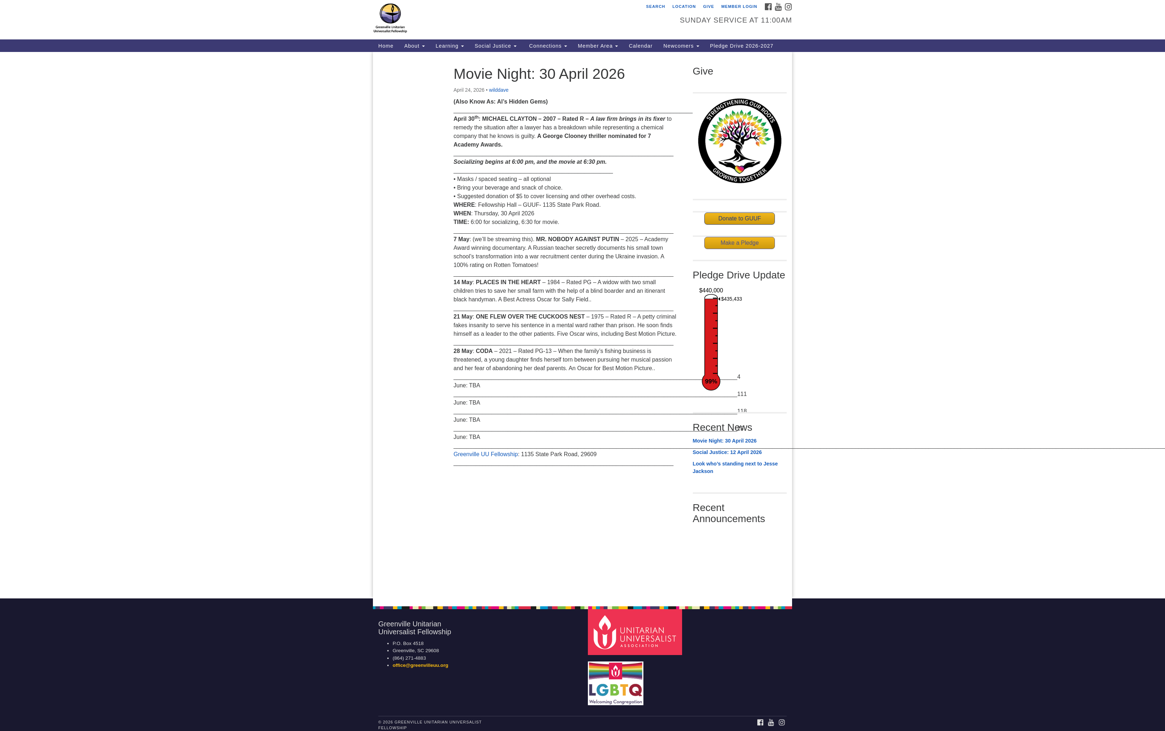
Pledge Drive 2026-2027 (741, 46)
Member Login (739, 6)
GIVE (708, 6)
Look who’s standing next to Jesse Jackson (735, 467)
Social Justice (496, 46)
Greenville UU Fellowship (486, 454)
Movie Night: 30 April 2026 (725, 441)
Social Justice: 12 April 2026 (727, 452)
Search (655, 6)
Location (684, 6)
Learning (450, 46)
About (414, 46)
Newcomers (681, 46)
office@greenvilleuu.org (420, 665)
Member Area (598, 46)
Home (385, 46)
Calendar (640, 46)
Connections (547, 46)
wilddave (498, 90)
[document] (582, 325)
